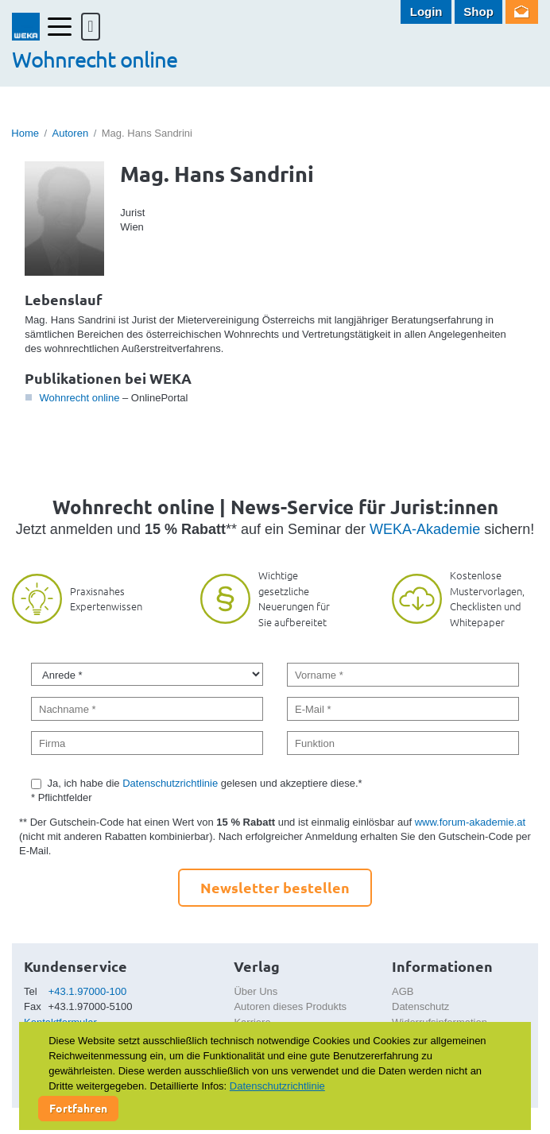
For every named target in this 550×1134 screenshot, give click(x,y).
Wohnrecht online (79, 398)
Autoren (70, 133)
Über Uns (255, 991)
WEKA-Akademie (425, 529)
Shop (478, 11)
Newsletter (521, 12)
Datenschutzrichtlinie (170, 783)
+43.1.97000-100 (87, 991)
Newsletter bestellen (275, 887)
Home (25, 133)
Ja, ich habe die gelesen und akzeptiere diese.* (205, 783)
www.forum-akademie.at (470, 822)
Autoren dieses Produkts (290, 1006)
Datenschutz (420, 1006)
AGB (402, 991)
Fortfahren (78, 1108)
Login (426, 11)
